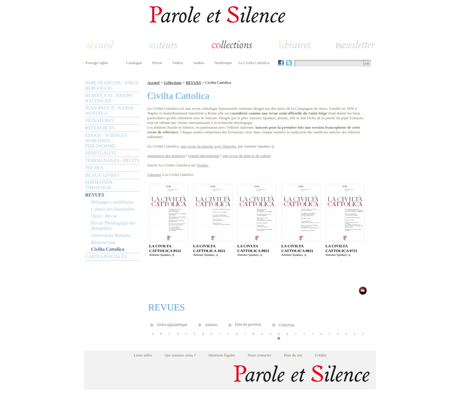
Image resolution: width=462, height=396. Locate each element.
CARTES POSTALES (106, 256)
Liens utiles (143, 355)
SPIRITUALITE (101, 153)
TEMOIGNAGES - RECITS (112, 160)
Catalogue (134, 62)
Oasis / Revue (104, 215)
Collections (173, 82)
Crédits (320, 355)
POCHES (94, 167)
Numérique (223, 62)
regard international (203, 155)
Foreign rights (97, 62)
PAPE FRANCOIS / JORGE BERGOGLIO (112, 85)
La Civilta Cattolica (253, 62)
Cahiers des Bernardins (113, 209)
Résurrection (103, 242)
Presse (157, 62)
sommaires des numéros (166, 155)
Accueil (153, 82)
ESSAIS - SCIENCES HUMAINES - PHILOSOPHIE (106, 140)
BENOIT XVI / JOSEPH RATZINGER (108, 98)
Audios (198, 62)
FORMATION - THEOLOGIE (100, 185)
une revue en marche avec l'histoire (208, 146)
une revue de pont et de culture (247, 155)
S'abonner (154, 175)
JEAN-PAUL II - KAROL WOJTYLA (109, 110)
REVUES (94, 194)
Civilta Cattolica (107, 249)
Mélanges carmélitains (112, 201)
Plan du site (293, 355)
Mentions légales (221, 355)
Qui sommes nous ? (180, 355)
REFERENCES (100, 127)
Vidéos (177, 62)
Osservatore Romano (111, 235)
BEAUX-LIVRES (102, 175)
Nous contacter (259, 355)
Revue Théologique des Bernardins (113, 225)
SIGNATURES (99, 120)
